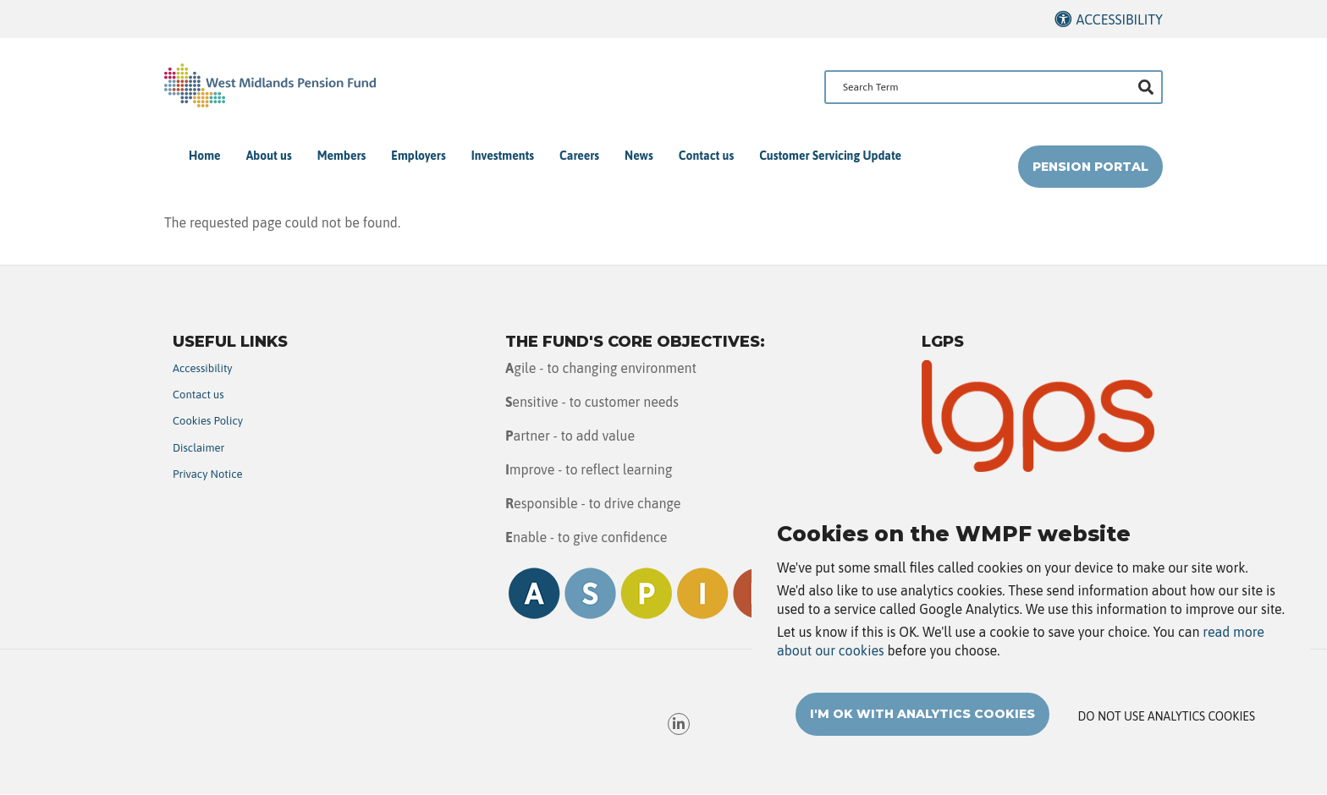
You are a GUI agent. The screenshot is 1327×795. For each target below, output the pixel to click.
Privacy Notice (208, 474)
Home (205, 155)
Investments (502, 155)
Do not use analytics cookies (1166, 725)
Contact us (706, 155)
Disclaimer (198, 447)
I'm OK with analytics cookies (922, 722)
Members (341, 155)
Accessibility (1119, 19)
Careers (579, 155)
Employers (418, 155)
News (639, 155)
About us (269, 155)
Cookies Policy (208, 420)
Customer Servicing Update (830, 155)
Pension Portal (1090, 166)
